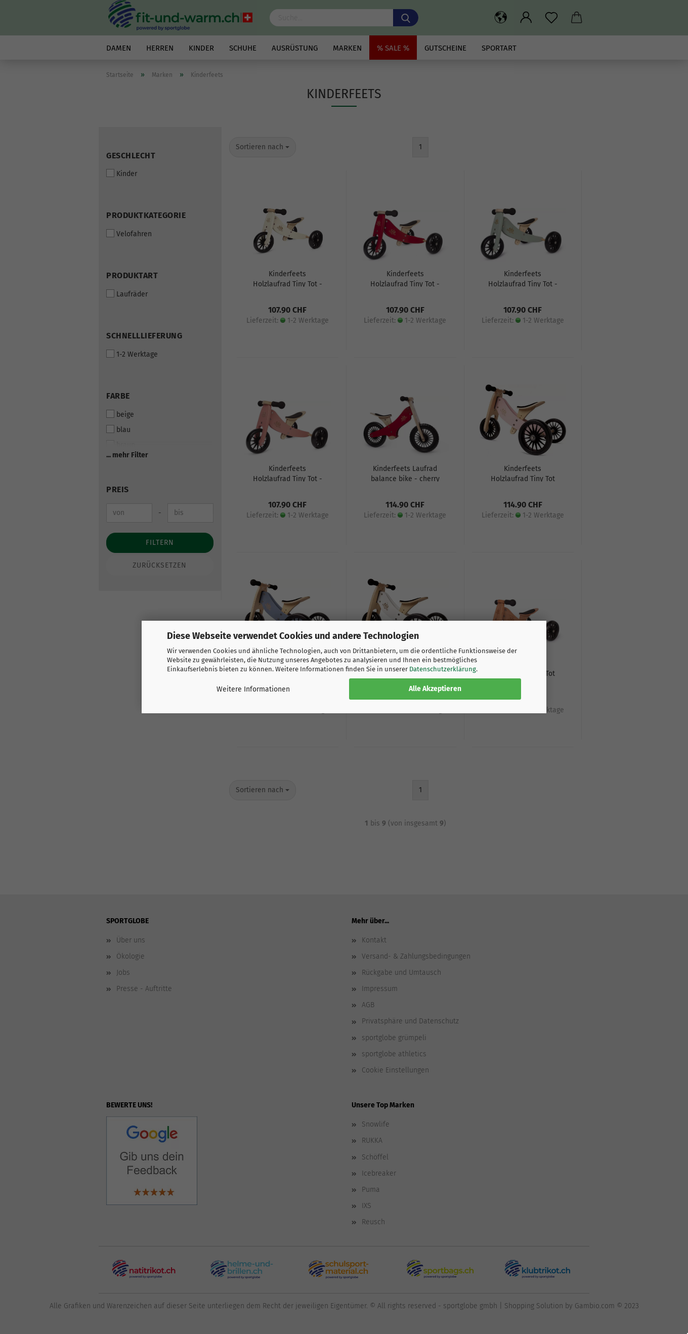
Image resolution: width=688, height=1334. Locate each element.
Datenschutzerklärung (442, 669)
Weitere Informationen (253, 689)
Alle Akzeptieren (435, 688)
